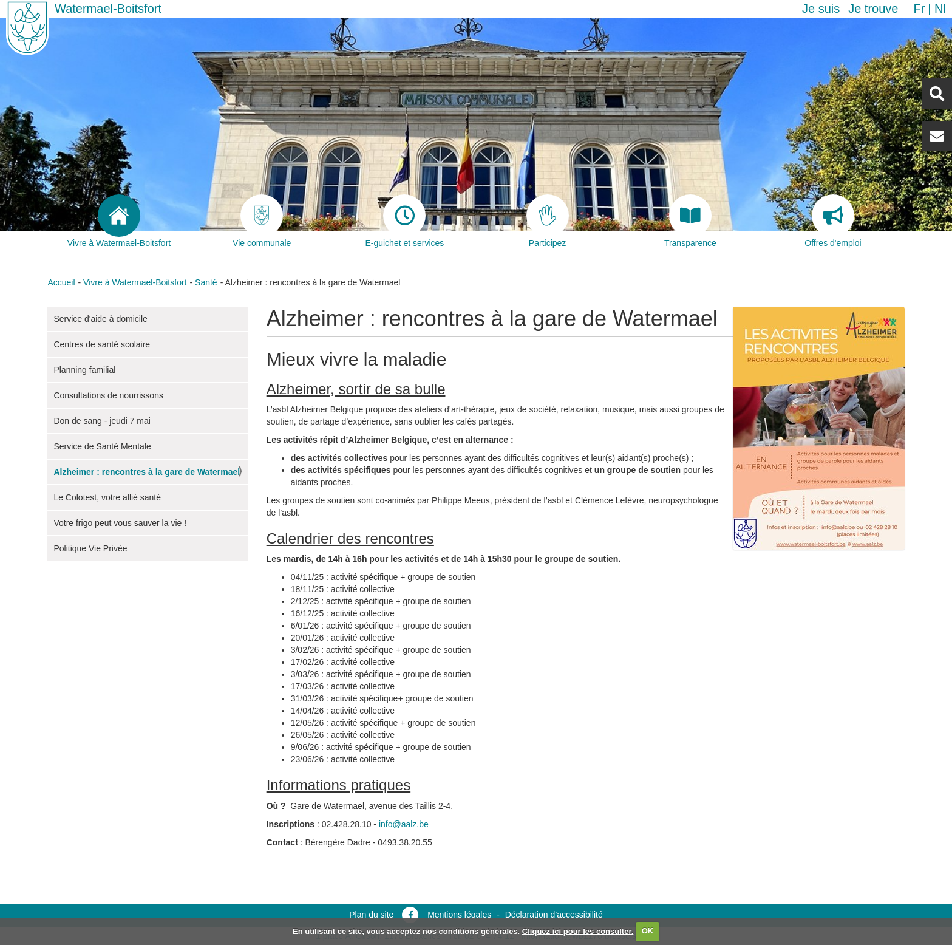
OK (648, 930)
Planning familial (84, 370)
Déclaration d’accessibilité (554, 914)
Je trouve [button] (873, 8)
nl (940, 8)
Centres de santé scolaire (101, 344)
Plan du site (371, 914)
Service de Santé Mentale (102, 446)
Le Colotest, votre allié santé (107, 497)
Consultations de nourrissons (108, 395)
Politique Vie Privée (90, 548)
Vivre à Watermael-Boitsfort (134, 282)
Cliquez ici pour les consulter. (578, 930)
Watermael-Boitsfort (108, 8)
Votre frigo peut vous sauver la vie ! (119, 523)
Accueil (61, 282)
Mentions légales (459, 914)
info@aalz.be (404, 824)
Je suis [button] (821, 8)
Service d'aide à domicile (100, 319)
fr (919, 8)
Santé (206, 282)
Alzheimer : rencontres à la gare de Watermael (146, 472)
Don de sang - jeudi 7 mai (102, 421)
